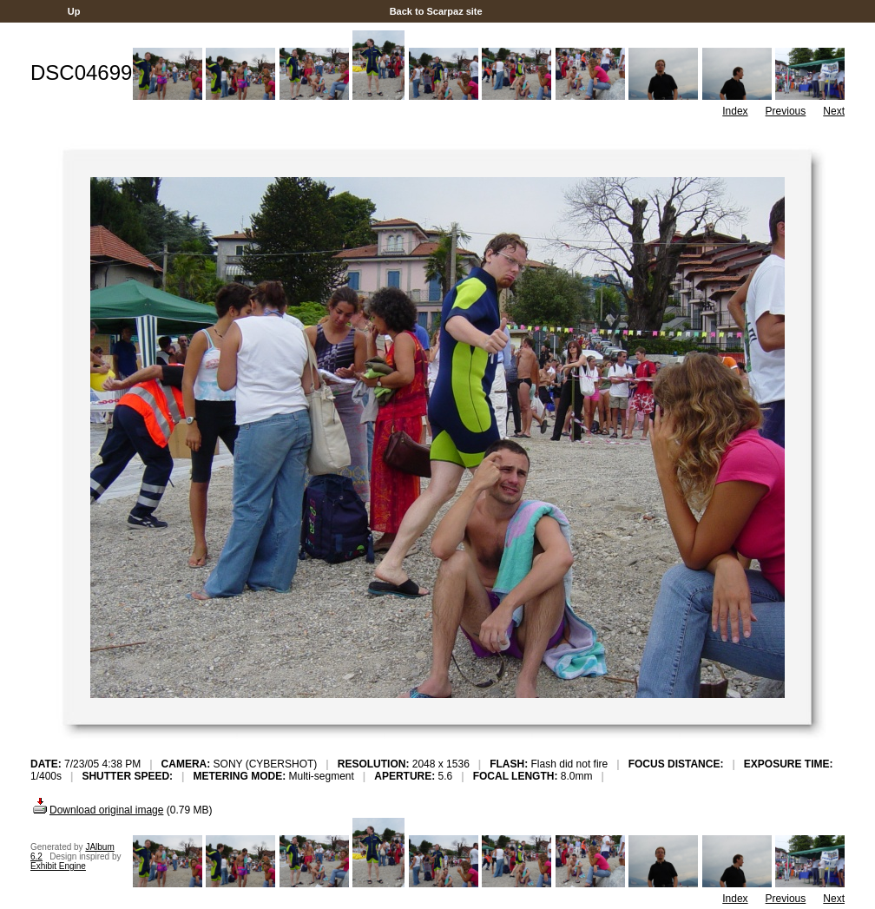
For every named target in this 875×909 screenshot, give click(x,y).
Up (74, 11)
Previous (786, 111)
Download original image (96, 810)
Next (834, 111)
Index (734, 111)
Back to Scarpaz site (436, 11)
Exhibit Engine (58, 866)
